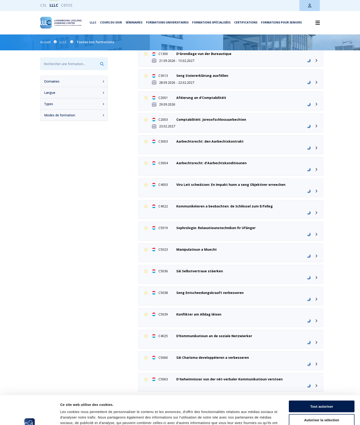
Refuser (321, 406)
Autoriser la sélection (321, 393)
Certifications (245, 22)
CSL (43, 5)
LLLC (54, 5)
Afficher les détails (252, 416)
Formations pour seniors (281, 22)
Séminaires (134, 22)
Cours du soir (111, 22)
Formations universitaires (167, 22)
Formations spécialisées (211, 22)
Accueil (45, 42)
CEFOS (66, 5)
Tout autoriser (321, 379)
